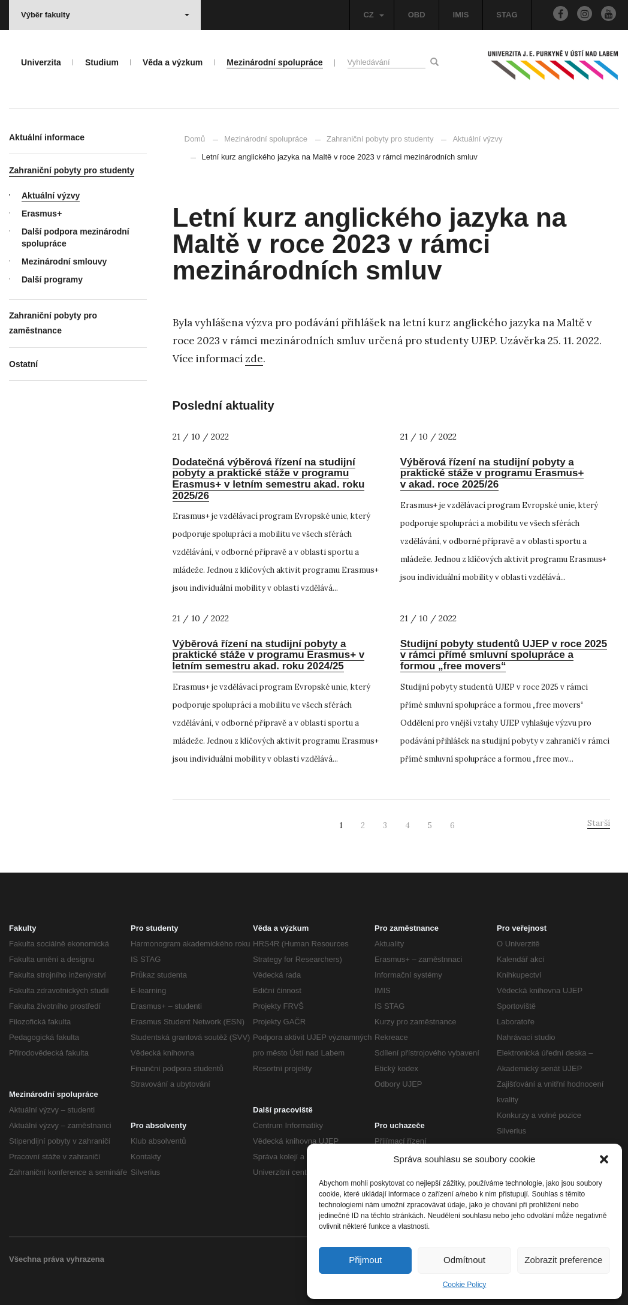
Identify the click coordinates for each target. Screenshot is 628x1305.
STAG (506, 14)
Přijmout (365, 1260)
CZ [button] (373, 14)
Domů (195, 138)
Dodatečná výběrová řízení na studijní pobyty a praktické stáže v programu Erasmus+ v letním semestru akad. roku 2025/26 (269, 478)
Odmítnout (464, 1260)
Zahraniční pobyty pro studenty (380, 138)
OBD (416, 14)
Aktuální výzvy (471, 138)
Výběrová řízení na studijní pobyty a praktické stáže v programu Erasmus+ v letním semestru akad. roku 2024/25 (269, 655)
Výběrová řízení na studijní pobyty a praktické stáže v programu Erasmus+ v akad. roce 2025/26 (492, 473)
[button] (604, 1159)
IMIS (461, 14)
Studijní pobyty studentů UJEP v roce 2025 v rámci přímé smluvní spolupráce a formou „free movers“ (503, 655)
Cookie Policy (465, 1284)
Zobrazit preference (563, 1260)
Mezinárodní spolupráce (265, 138)
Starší (598, 822)
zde (254, 358)
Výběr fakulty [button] (105, 14)
